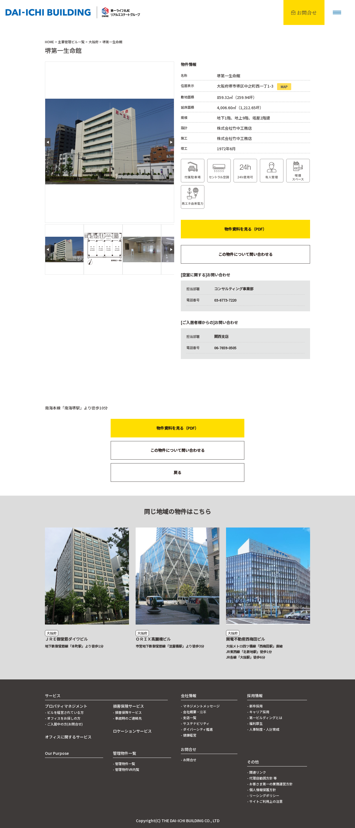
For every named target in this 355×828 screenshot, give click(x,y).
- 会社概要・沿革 (193, 711)
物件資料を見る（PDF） (245, 229)
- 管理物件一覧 (124, 763)
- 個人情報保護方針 (261, 789)
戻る (177, 472)
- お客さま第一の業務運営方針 (270, 783)
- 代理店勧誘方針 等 (262, 778)
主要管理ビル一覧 (71, 41)
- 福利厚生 (255, 723)
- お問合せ (188, 759)
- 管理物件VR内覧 (126, 769)
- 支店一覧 (188, 717)
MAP (284, 86)
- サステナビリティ (195, 723)
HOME (49, 41)
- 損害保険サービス (127, 712)
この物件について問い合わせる (245, 254)
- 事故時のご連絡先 (127, 718)
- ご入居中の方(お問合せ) (64, 724)
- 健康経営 (188, 735)
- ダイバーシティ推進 (197, 729)
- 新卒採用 (255, 706)
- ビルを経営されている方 (64, 712)
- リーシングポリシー (263, 795)
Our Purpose (57, 753)
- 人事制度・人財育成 (263, 729)
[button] (336, 12)
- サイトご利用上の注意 (265, 801)
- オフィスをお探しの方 (62, 718)
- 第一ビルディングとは (264, 717)
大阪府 (93, 41)
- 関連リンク (256, 772)
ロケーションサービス (132, 731)
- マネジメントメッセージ (200, 706)
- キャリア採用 (258, 711)
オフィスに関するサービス (68, 737)
